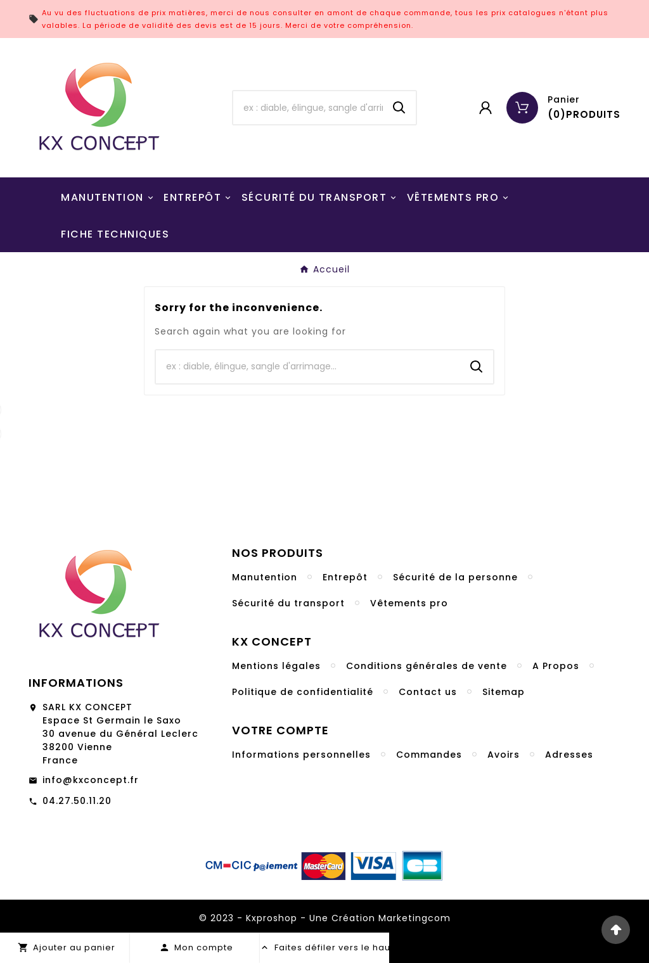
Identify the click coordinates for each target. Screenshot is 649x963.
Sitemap (503, 692)
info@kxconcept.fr (90, 780)
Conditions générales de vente (426, 666)
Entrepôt (345, 577)
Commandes (429, 754)
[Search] (399, 107)
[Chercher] (307, 107)
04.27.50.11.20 (77, 800)
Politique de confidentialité (302, 692)
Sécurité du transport (288, 603)
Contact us (428, 692)
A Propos (555, 666)
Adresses (569, 754)
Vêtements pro (409, 603)
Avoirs (503, 754)
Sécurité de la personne (455, 577)
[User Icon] (485, 107)
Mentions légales (276, 666)
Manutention (264, 577)
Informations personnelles (301, 754)
